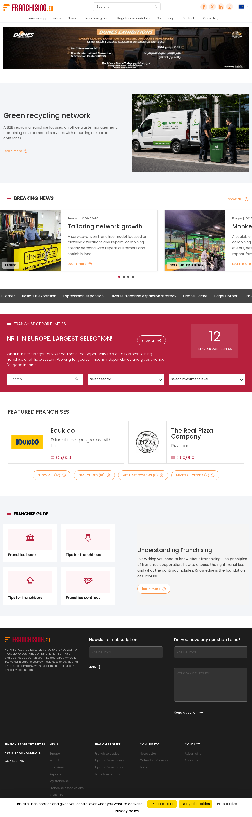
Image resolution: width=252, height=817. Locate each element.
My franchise (59, 781)
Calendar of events (154, 760)
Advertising (193, 753)
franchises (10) (94, 475)
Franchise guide (96, 18)
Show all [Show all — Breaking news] (238, 199)
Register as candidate (133, 18)
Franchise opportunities (44, 18)
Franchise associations (67, 788)
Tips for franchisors (109, 767)
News (72, 18)
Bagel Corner (233, 296)
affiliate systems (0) (143, 475)
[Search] (123, 6)
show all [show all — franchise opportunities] (151, 340)
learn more (154, 588)
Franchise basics (107, 753)
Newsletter (148, 753)
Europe (55, 753)
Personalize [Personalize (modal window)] (227, 803)
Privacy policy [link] (127, 811)
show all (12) (51, 475)
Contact (188, 18)
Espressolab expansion (91, 296)
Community (165, 18)
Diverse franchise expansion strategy (151, 296)
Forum (144, 767)
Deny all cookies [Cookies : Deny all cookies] (195, 803)
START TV (56, 795)
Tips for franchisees (109, 760)
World (54, 760)
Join (95, 667)
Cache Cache (203, 296)
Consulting (211, 18)
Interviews (57, 767)
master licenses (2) (195, 475)
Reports (55, 774)
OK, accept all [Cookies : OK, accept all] (162, 803)
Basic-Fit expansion (47, 296)
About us (191, 760)
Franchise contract (109, 774)
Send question (188, 712)
